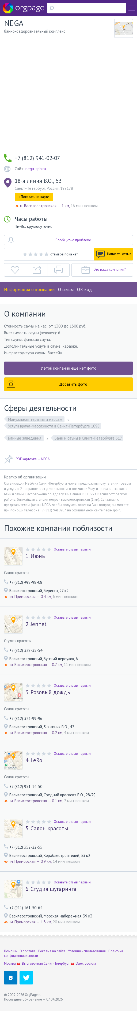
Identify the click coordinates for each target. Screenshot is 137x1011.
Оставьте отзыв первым (72, 549)
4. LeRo (33, 760)
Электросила (86, 963)
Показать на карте (34, 197)
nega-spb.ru (35, 168)
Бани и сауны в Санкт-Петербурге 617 (88, 438)
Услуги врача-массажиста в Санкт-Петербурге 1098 (54, 426)
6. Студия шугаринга (51, 889)
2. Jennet (36, 624)
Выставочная (32, 963)
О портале (28, 951)
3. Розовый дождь (47, 692)
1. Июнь (35, 556)
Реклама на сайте (51, 951)
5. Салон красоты (46, 828)
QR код (84, 289)
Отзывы (66, 289)
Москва (10, 963)
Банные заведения (25, 438)
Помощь (10, 951)
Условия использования (87, 951)
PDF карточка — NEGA (27, 459)
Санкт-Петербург (57, 963)
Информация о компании (29, 289)
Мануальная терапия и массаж (35, 419)
